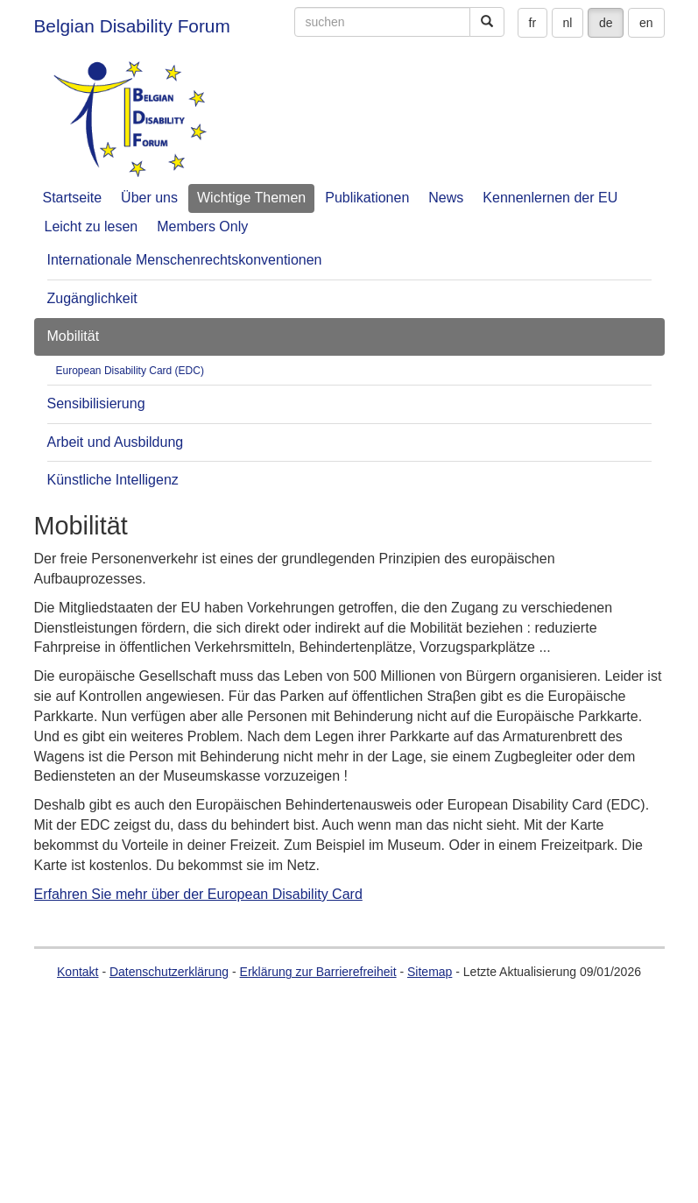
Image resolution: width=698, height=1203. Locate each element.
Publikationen (367, 197)
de (606, 23)
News (445, 197)
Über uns (149, 197)
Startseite (72, 197)
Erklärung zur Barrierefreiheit (318, 972)
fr (533, 23)
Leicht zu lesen (91, 226)
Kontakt (77, 972)
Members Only (202, 226)
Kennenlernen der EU (550, 197)
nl (568, 23)
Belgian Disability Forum (132, 26)
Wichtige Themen (251, 197)
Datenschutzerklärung (169, 972)
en (646, 23)
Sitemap (429, 972)
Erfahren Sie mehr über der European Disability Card (198, 894)
